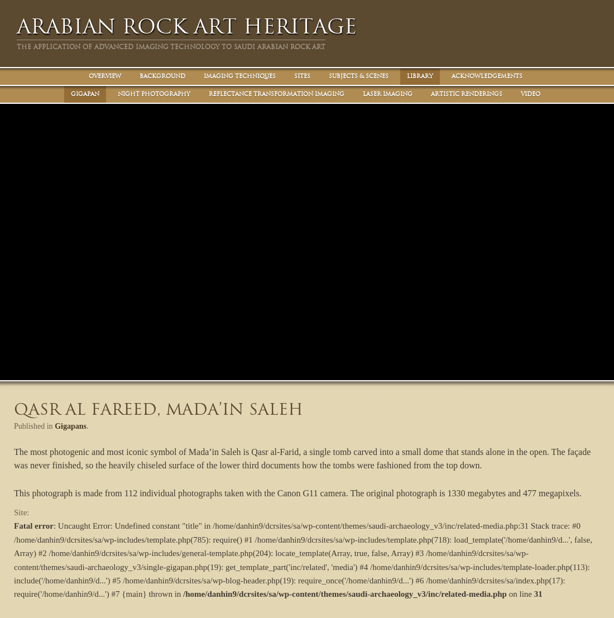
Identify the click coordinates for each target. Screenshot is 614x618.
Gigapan (85, 94)
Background (162, 76)
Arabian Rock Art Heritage (187, 26)
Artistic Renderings (466, 94)
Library (420, 76)
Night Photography (154, 94)
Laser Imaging (387, 94)
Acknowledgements (487, 76)
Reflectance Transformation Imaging (276, 94)
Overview (105, 76)
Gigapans (71, 426)
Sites (302, 76)
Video (530, 94)
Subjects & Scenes (358, 76)
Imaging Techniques (240, 76)
